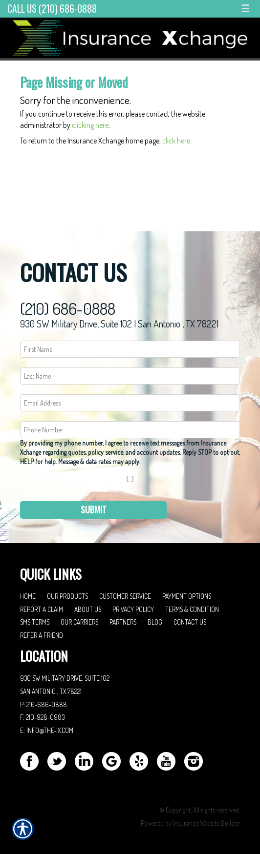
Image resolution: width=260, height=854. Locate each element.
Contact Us (189, 622)
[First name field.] (130, 349)
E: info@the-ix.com (46, 730)
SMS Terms (34, 622)
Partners (122, 622)
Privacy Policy (133, 609)
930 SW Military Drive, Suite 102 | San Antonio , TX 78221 (119, 323)
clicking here (90, 125)
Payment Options (186, 596)
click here (176, 140)
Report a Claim (41, 609)
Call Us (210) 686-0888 (52, 8)
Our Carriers (79, 622)
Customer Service (125, 596)
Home (28, 596)
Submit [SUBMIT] (94, 509)
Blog (155, 622)
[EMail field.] (130, 402)
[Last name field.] (130, 376)
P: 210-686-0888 (43, 704)
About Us (87, 609)
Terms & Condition (192, 609)
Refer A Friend (41, 635)
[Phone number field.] (130, 429)
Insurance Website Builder (206, 823)
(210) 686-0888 (67, 309)
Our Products (67, 596)
